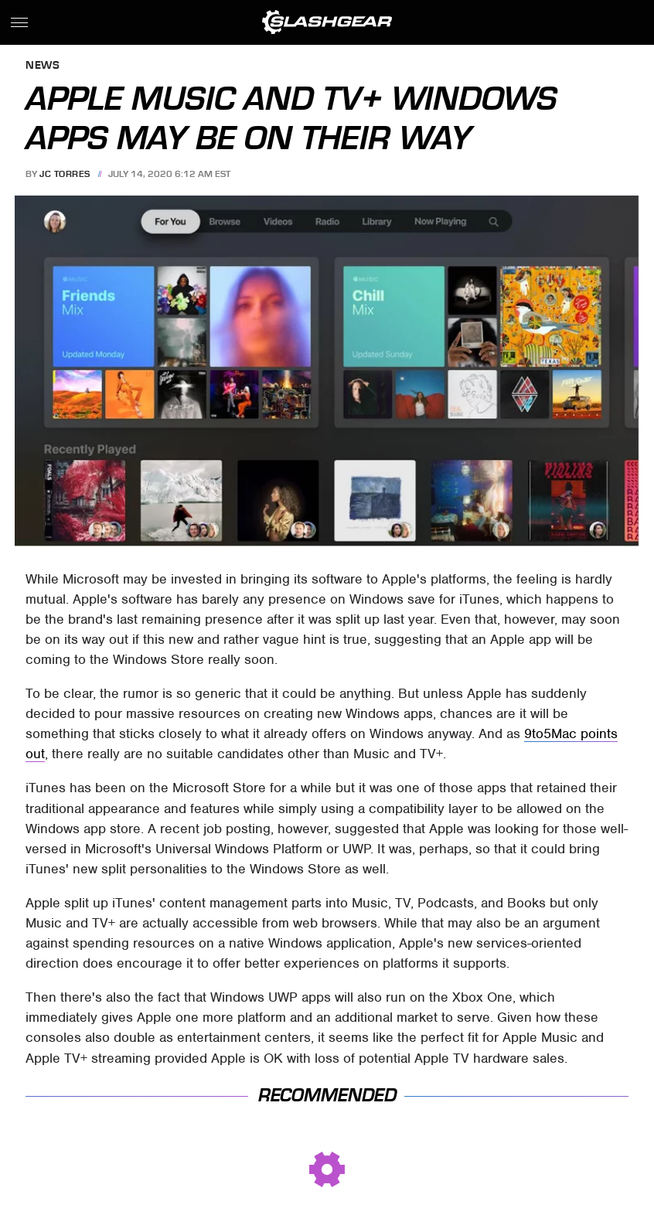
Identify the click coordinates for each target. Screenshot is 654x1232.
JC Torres (64, 173)
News (43, 66)
